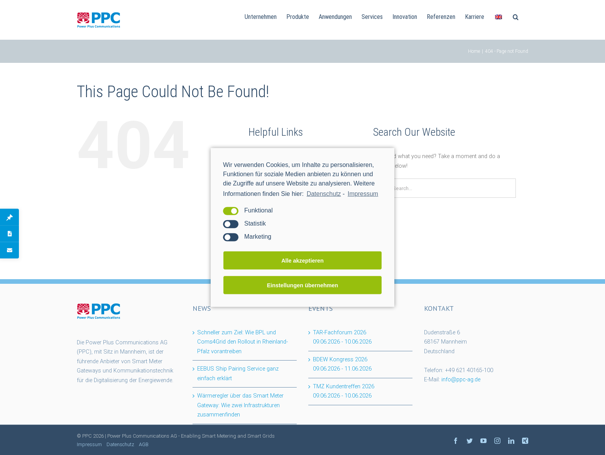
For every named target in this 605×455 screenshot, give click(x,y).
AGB (144, 444)
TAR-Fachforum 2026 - (342, 337)
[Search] (516, 16)
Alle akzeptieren (302, 261)
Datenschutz (324, 193)
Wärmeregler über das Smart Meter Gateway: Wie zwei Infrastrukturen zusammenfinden (240, 405)
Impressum (89, 444)
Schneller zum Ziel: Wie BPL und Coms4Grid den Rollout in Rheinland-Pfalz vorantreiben (242, 342)
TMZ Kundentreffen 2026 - (343, 391)
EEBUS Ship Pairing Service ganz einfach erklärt (238, 374)
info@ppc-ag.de (460, 379)
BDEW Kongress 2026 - (342, 364)
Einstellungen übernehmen (302, 285)
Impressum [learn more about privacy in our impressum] (363, 193)
